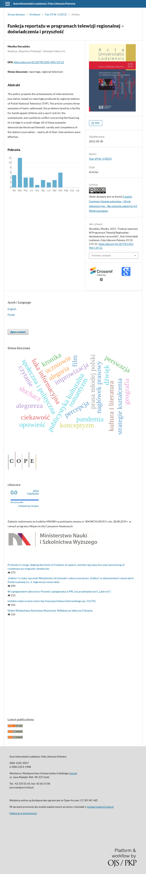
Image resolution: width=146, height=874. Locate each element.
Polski (11, 314)
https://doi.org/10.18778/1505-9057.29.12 (39, 62)
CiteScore (33, 492)
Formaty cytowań (101, 255)
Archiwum (34, 14)
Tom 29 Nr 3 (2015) (56, 14)
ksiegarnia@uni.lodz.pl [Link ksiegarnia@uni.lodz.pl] (100, 806)
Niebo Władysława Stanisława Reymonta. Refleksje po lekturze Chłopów (50, 610)
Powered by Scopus (28, 506)
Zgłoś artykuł (18, 331)
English (12, 309)
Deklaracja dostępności (23, 813)
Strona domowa (16, 14)
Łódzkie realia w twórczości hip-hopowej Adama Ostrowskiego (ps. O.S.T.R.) (52, 601)
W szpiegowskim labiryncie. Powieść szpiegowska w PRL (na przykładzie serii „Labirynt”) (59, 591)
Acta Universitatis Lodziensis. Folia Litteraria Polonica (44, 3)
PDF (97, 123)
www (73, 773)
